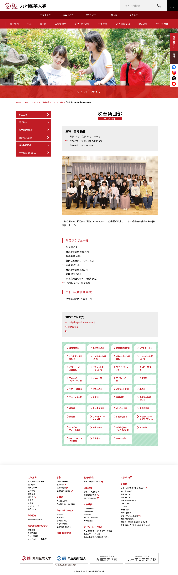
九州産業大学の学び (38, 525)
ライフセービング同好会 (74, 439)
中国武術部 (143, 408)
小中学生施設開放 (91, 517)
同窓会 (31, 497)
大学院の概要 (62, 501)
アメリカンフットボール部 (74, 379)
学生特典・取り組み (64, 527)
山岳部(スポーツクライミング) (145, 417)
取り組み (31, 484)
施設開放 (87, 514)
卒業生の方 (91, 15)
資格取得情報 (25, 145)
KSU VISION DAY (91, 498)
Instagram (72, 326)
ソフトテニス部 (74, 389)
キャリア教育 (162, 23)
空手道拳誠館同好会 (144, 398)
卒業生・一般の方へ (128, 500)
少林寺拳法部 (97, 408)
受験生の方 (45, 15)
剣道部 (70, 416)
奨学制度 (60, 517)
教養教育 (31, 530)
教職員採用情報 (127, 518)
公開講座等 (88, 511)
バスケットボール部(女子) (74, 368)
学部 (29, 23)
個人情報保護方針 (35, 519)
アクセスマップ (33, 506)
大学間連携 (88, 520)
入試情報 (60, 23)
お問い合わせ (126, 512)
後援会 (30, 500)
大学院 (43, 23)
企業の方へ (125, 503)
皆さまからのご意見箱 (130, 515)
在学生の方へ (126, 497)
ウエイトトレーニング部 (97, 417)
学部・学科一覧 (62, 481)
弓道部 (94, 397)
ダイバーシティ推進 (93, 526)
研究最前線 (62, 487)
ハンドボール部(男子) (98, 357)
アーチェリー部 (74, 397)
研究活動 (88, 487)
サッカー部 (96, 378)
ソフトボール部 (144, 348)
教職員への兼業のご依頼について (134, 522)
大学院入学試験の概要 (66, 504)
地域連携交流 (89, 508)
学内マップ (32, 509)
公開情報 (31, 491)
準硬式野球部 (97, 348)
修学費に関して (26, 129)
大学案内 (14, 23)
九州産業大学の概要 (36, 481)
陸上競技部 (96, 427)
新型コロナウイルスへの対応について (135, 525)
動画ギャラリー (33, 487)
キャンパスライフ (31, 102)
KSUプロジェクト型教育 (37, 539)
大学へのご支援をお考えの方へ (134, 488)
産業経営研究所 (91, 495)
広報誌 (30, 503)
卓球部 (141, 389)
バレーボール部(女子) (121, 357)
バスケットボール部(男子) (97, 368)
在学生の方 (68, 15)
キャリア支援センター (93, 481)
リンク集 (124, 506)
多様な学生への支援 (92, 534)
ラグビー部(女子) (120, 368)
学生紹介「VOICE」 (65, 491)
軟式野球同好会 (121, 348)
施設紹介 (31, 494)
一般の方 (113, 15)
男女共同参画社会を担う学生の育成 (98, 531)
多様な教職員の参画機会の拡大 (96, 537)
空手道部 (118, 397)
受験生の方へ (126, 494)
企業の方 (133, 15)
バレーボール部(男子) (145, 357)
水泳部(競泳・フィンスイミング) (121, 428)
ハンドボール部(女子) (74, 357)
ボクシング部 (120, 408)
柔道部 (70, 408)
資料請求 (174, 42)
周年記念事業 (126, 491)
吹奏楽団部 (119, 438)
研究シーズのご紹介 (91, 492)
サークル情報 (57, 102)
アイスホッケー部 (121, 379)
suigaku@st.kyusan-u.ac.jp (80, 322)
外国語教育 (32, 533)
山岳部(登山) (120, 416)
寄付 (174, 57)
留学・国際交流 (122, 23)
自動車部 (95, 438)
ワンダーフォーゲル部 (73, 428)
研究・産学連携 (82, 23)
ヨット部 (142, 427)
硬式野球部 (72, 348)
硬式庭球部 (96, 389)
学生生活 (102, 23)
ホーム (19, 102)
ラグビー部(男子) (144, 368)
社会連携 (88, 504)
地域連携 (143, 23)
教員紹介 (61, 484)
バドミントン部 (121, 389)
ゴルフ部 (142, 378)
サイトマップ (125, 509)
